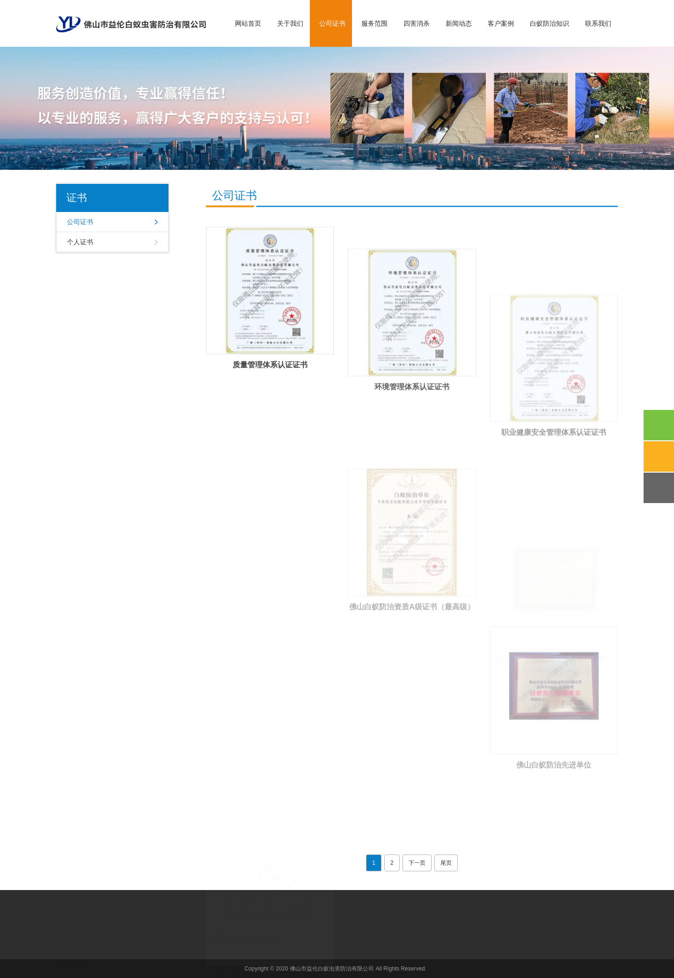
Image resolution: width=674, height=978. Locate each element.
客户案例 (501, 23)
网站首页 (248, 23)
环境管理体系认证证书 (411, 418)
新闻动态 (459, 23)
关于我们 (290, 23)
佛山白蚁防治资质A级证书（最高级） (412, 652)
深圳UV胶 (109, 947)
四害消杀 (416, 23)
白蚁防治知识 (549, 23)
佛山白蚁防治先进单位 (553, 810)
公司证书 (332, 23)
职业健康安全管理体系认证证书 (553, 481)
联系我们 (598, 23)
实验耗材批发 (147, 947)
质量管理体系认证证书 (270, 380)
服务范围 (374, 23)
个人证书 (80, 242)
